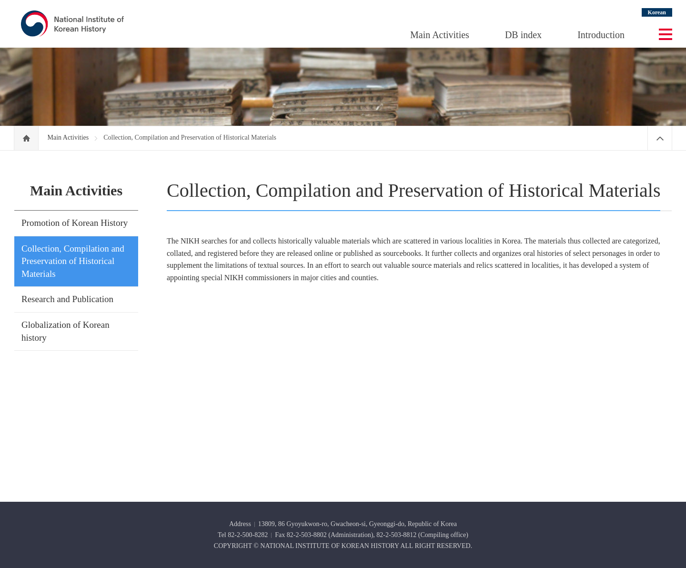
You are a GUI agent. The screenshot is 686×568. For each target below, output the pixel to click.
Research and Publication (67, 299)
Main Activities (439, 35)
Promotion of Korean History (74, 223)
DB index (523, 35)
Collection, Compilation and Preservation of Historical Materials (72, 261)
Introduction (601, 35)
